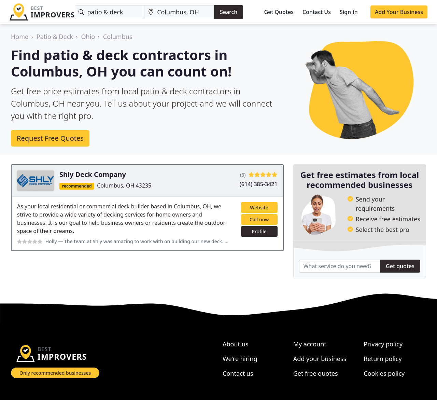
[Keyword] (109, 12)
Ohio (88, 36)
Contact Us (316, 12)
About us (236, 344)
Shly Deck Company (92, 174)
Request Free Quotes (50, 138)
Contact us (238, 373)
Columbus (117, 36)
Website (259, 207)
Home (19, 36)
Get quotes (400, 266)
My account (309, 344)
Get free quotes (315, 373)
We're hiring (240, 359)
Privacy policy (383, 344)
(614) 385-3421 (259, 184)
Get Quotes (279, 12)
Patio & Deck (55, 36)
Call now (259, 219)
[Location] (179, 12)
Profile (259, 231)
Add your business (320, 359)
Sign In (349, 12)
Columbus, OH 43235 (124, 185)
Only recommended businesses (55, 373)
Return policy (382, 359)
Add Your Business (399, 12)
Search (228, 12)
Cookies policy (384, 373)
